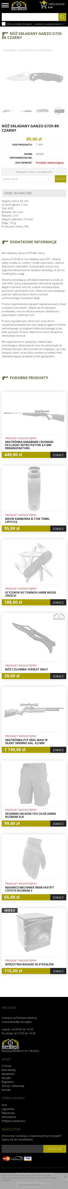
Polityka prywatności (13, 1121)
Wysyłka (6, 1078)
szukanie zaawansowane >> (49, 24)
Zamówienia (9, 1117)
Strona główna (9, 50)
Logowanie (8, 1109)
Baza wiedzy (9, 1070)
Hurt (4, 1105)
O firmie (6, 1066)
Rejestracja (8, 1113)
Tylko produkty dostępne (17, 24)
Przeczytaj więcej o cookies (29, 1184)
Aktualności (8, 1074)
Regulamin (8, 1082)
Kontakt (6, 1089)
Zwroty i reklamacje (13, 1086)
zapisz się (55, 1149)
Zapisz (60, 179)
